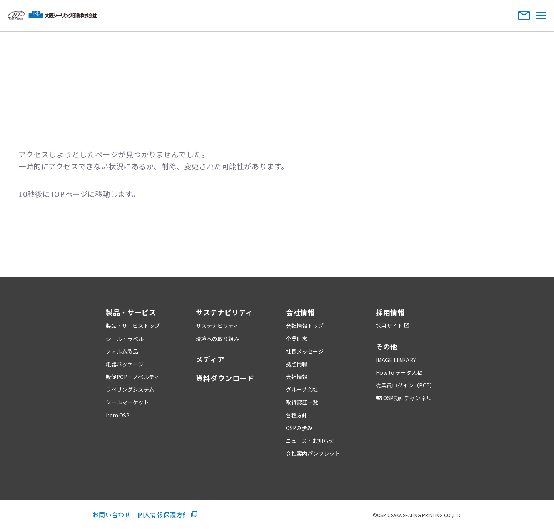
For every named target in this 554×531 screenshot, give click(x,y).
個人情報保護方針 (167, 514)
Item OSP (118, 415)
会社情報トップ (305, 325)
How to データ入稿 (399, 372)
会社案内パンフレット (313, 453)
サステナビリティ (217, 325)
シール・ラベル (125, 338)
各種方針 (296, 415)
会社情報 (296, 377)
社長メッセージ (305, 351)
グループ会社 (302, 389)
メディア (210, 359)
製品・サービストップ (133, 325)
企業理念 (296, 338)
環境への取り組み (217, 338)
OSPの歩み (299, 428)
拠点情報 (296, 364)
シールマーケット (127, 402)
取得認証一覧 (302, 402)
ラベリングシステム (130, 389)
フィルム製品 (122, 351)
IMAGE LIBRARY (396, 360)
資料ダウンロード (225, 378)
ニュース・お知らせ (310, 440)
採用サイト (392, 325)
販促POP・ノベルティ (132, 377)
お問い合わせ (111, 514)
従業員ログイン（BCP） (405, 385)
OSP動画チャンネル (404, 398)
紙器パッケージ (125, 364)
